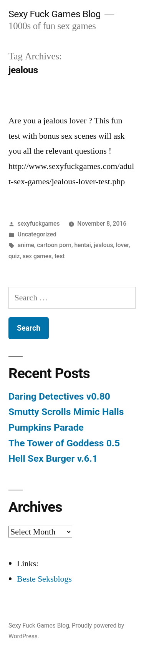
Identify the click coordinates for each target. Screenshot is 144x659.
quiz (14, 256)
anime (26, 245)
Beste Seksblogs (44, 579)
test (60, 256)
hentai (82, 245)
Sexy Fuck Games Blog (54, 14)
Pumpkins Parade (46, 427)
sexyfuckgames (39, 223)
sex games (37, 256)
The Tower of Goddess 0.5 (64, 443)
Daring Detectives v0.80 (59, 396)
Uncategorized (37, 234)
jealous (103, 245)
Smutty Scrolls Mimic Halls (66, 411)
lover (122, 245)
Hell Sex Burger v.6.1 (53, 458)
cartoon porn (54, 245)
